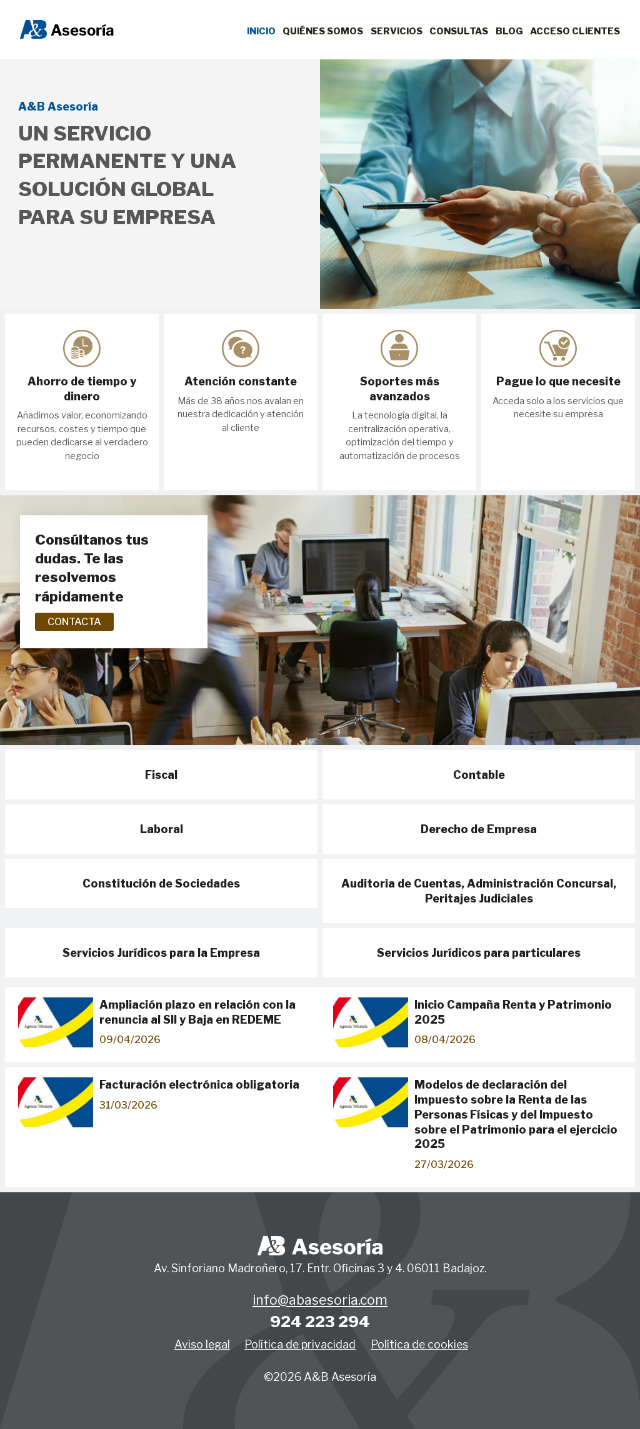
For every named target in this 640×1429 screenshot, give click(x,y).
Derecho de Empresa (479, 829)
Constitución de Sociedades (161, 883)
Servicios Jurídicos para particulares (479, 952)
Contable (479, 774)
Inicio (261, 31)
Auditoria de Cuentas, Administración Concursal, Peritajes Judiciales (478, 891)
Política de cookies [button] (419, 1344)
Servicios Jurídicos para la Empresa (161, 952)
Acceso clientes (575, 31)
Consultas (458, 31)
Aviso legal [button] (202, 1344)
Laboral (161, 829)
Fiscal (161, 774)
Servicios (396, 31)
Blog (509, 31)
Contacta (74, 622)
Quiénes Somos (322, 31)
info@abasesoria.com (320, 1300)
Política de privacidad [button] (300, 1344)
